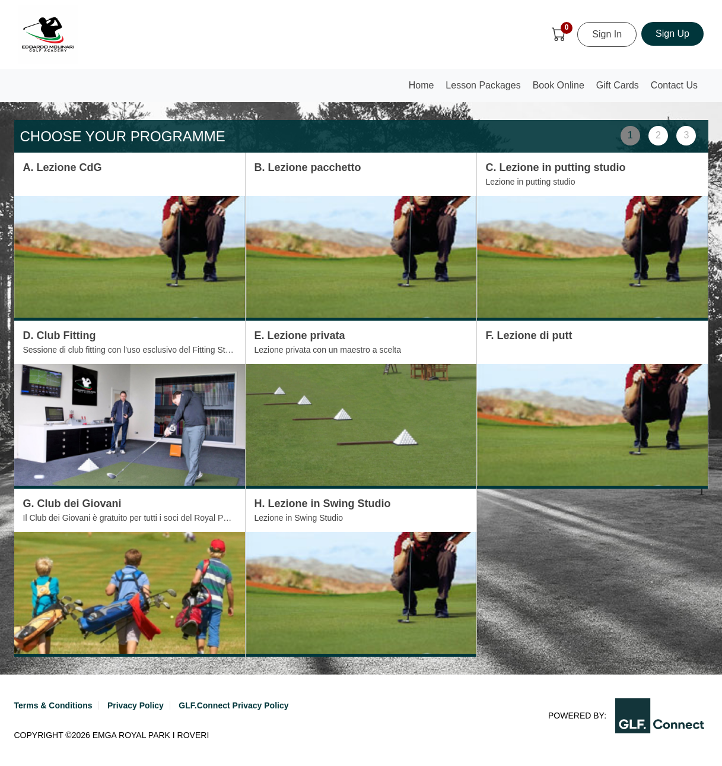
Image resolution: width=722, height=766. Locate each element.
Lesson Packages (483, 85)
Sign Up (672, 34)
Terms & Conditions (53, 705)
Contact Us (674, 85)
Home (424, 88)
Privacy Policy (135, 705)
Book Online (558, 85)
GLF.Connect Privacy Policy (233, 705)
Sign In (607, 34)
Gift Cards (617, 85)
